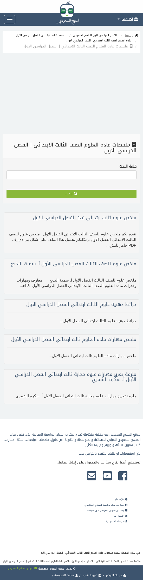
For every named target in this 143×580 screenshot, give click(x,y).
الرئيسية (131, 35)
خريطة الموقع (115, 575)
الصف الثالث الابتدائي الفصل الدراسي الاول (40, 35)
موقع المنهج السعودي (22, 568)
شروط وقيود (91, 575)
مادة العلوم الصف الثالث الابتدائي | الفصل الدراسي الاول (99, 40)
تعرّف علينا (120, 499)
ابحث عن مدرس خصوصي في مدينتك (107, 510)
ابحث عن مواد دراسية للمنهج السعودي (105, 505)
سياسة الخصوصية (116, 521)
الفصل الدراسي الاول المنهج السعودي (95, 35)
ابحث (71, 193)
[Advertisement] (71, 94)
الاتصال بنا (120, 516)
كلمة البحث (127, 166)
